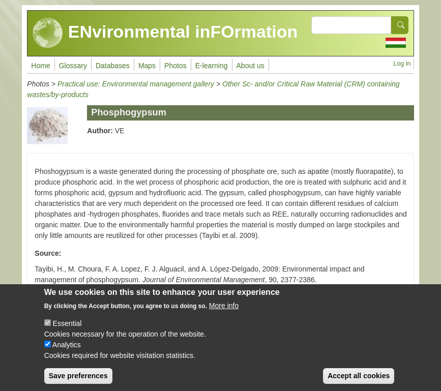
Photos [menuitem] (175, 66)
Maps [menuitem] (147, 66)
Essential (67, 327)
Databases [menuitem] (113, 66)
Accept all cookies (359, 380)
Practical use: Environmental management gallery (135, 84)
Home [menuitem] (40, 66)
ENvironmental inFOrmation (165, 33)
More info (224, 310)
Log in (401, 63)
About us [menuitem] (250, 66)
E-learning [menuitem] (211, 66)
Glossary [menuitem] (73, 66)
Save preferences (78, 380)
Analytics (66, 349)
